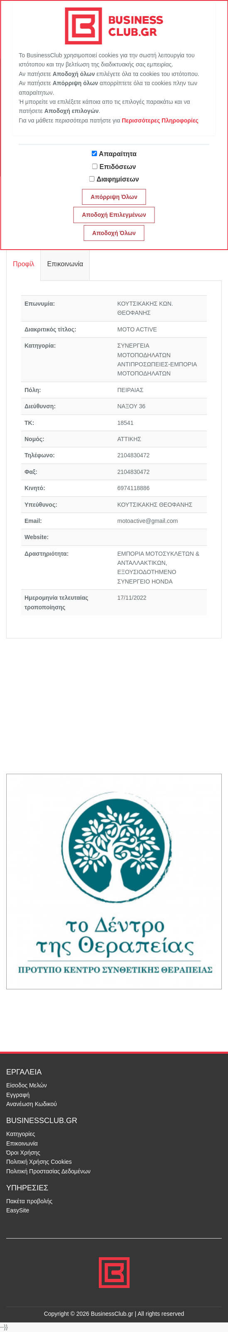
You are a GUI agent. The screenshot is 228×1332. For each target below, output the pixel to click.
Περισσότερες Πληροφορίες (160, 120)
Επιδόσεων (118, 166)
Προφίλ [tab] (23, 263)
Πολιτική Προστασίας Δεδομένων (48, 1171)
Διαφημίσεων (117, 179)
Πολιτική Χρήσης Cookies (39, 1161)
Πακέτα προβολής (29, 1201)
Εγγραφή (17, 1095)
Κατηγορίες (20, 1134)
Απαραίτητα (118, 153)
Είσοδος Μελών (26, 1085)
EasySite (17, 1210)
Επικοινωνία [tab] (65, 263)
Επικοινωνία (22, 1143)
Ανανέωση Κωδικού (31, 1104)
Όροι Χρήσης (23, 1152)
